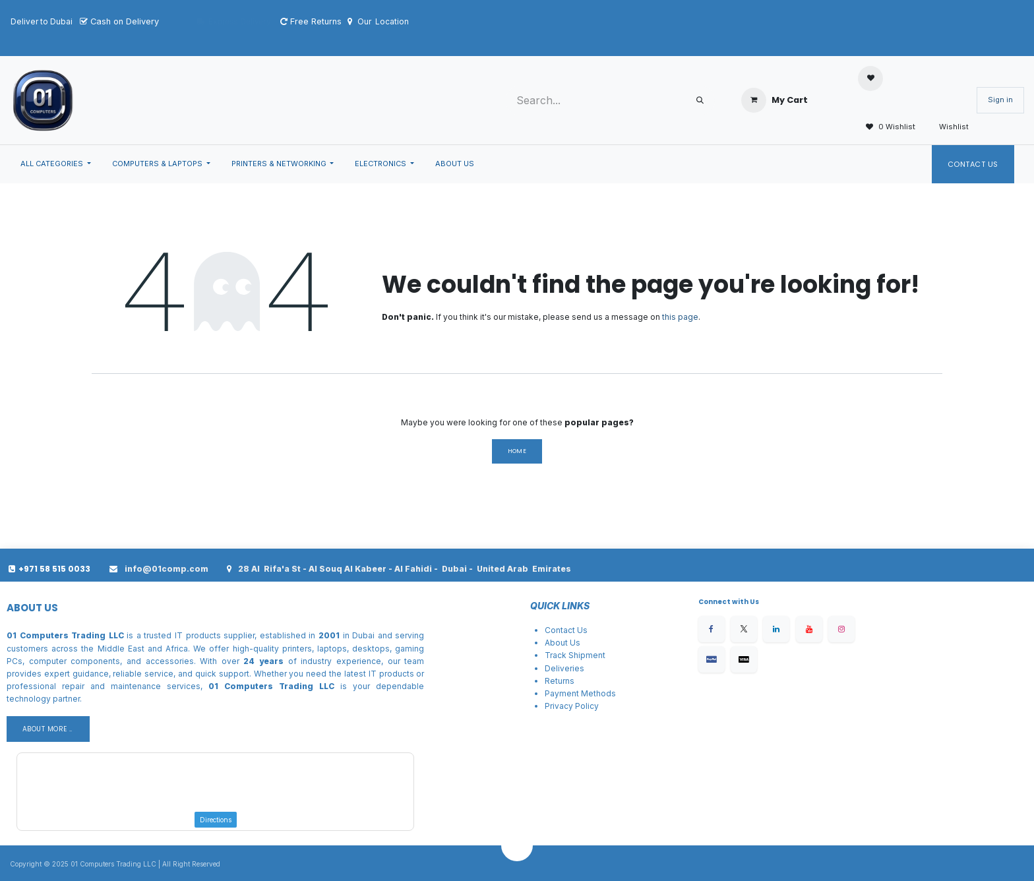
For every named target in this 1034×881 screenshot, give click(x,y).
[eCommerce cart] (774, 100)
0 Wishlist (886, 127)
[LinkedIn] (776, 629)
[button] (517, 845)
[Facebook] (711, 629)
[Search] (700, 100)
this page (680, 317)
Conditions (595, 718)
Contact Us (973, 164)
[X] (744, 629)
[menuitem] (56, 164)
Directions (215, 820)
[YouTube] (809, 629)
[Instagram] (841, 629)
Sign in (1000, 99)
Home (517, 451)
